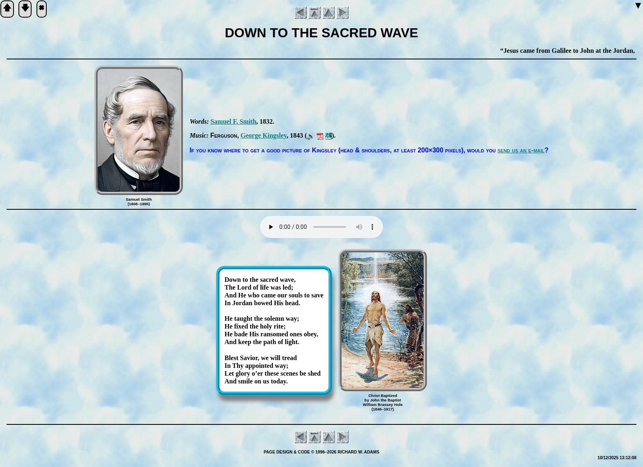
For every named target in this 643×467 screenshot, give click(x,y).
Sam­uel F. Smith (233, 121)
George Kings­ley (263, 135)
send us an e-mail (521, 150)
